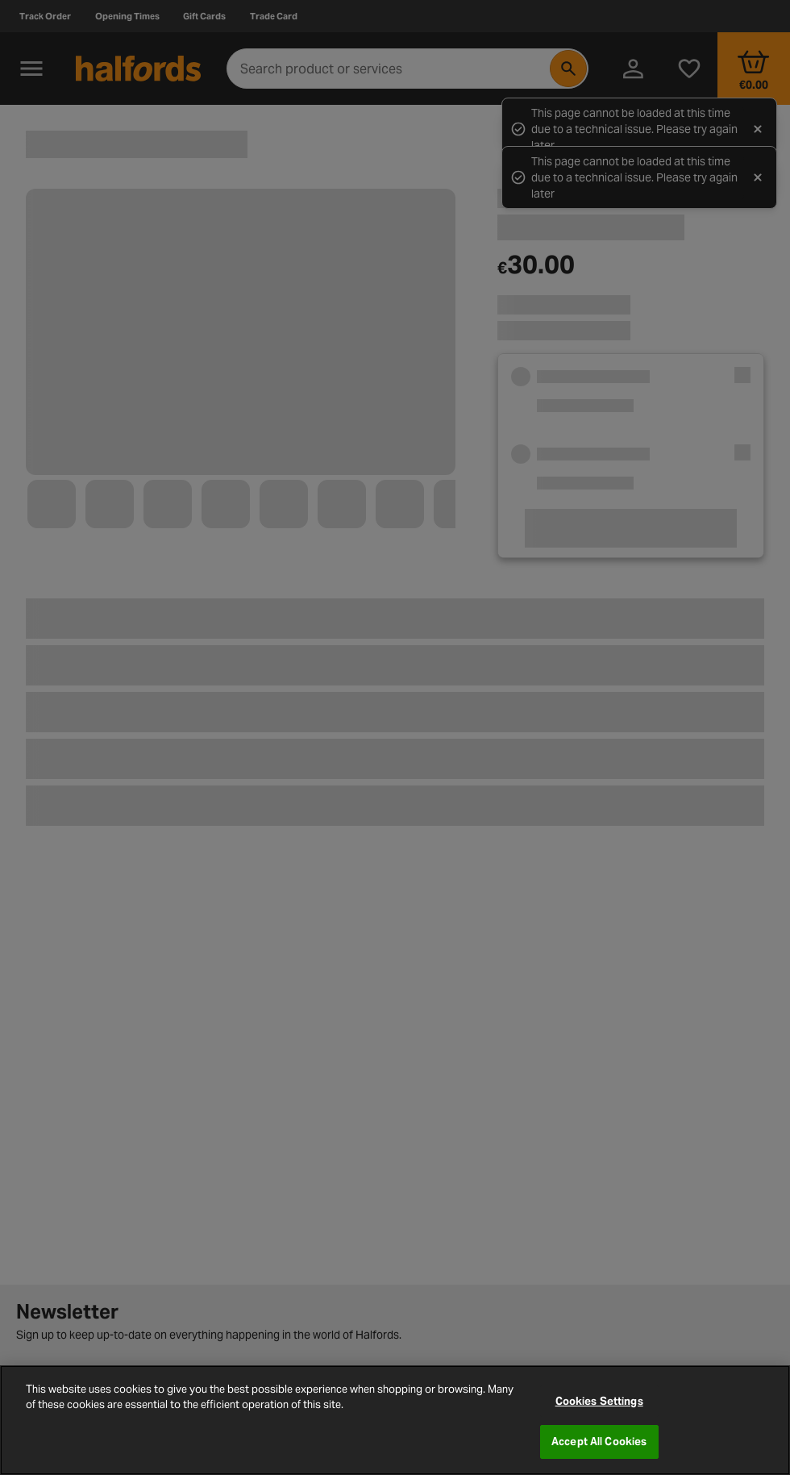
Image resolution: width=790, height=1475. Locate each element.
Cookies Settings (599, 1401)
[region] (395, 1420)
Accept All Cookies (599, 1441)
